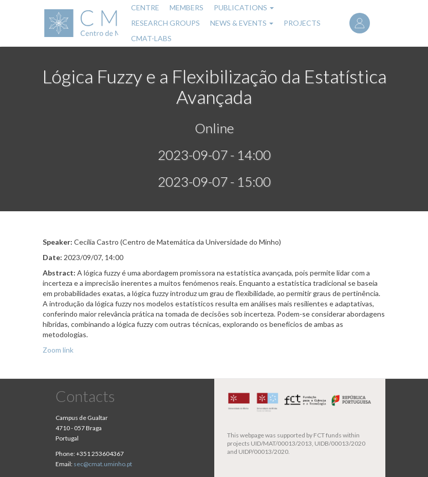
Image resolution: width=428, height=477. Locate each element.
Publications (244, 7)
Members (186, 7)
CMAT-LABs (151, 38)
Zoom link (58, 349)
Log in (359, 23)
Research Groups (165, 23)
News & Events (241, 23)
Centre (145, 7)
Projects (302, 23)
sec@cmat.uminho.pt (102, 464)
